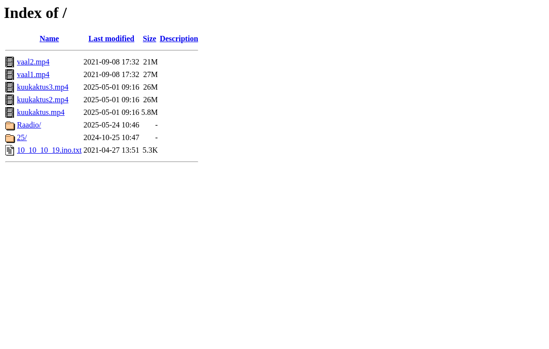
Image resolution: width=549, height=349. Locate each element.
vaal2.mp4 (33, 62)
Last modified (112, 38)
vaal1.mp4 (33, 74)
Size (150, 38)
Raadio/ (29, 125)
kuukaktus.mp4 (40, 112)
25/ (22, 137)
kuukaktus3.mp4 (42, 87)
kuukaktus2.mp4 (42, 99)
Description (179, 38)
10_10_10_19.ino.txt (49, 150)
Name (49, 38)
